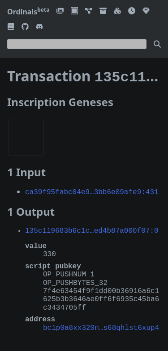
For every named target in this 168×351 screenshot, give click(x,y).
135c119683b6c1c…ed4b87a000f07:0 (92, 228)
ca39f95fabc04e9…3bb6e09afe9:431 (92, 190)
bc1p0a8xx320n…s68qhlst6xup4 (101, 325)
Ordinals (28, 12)
